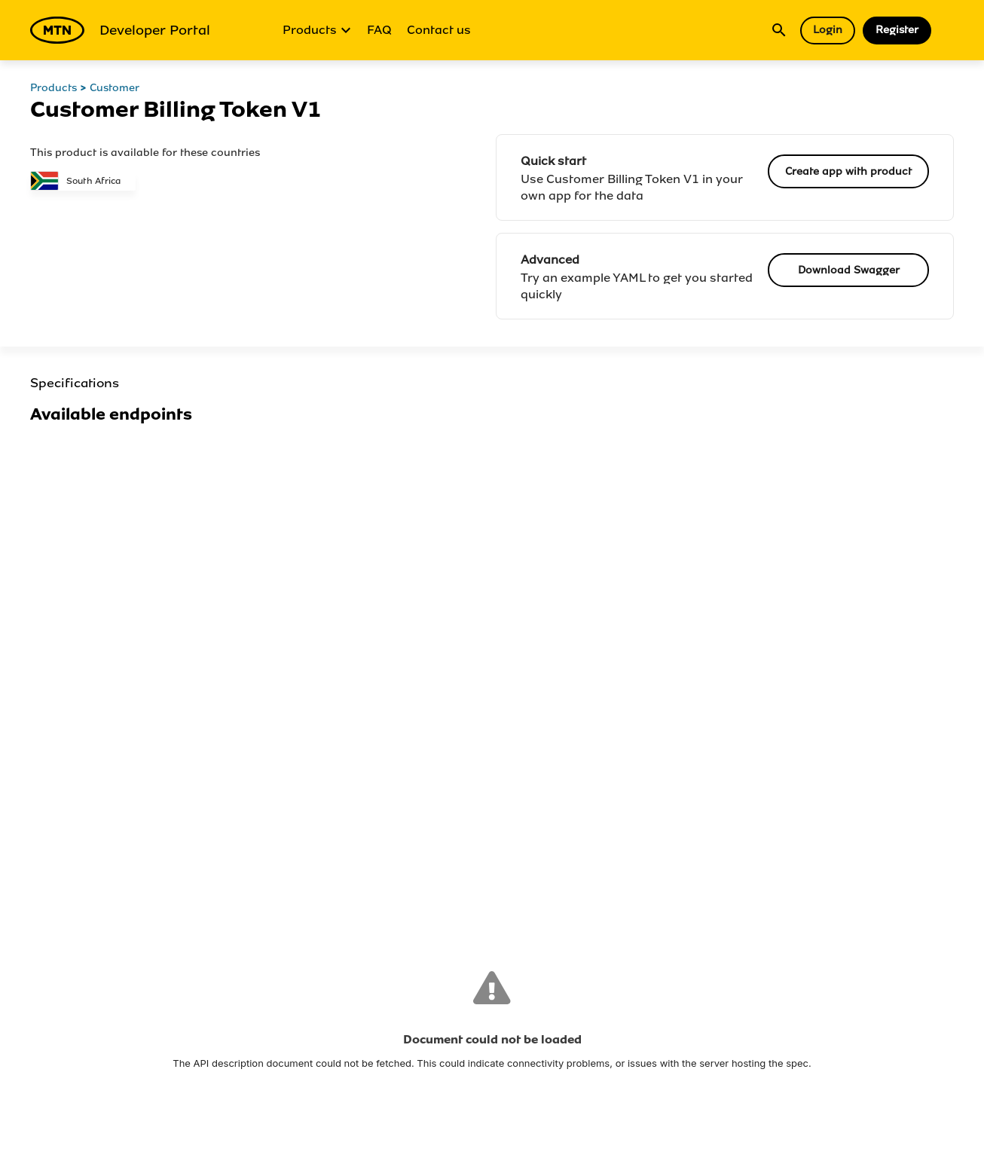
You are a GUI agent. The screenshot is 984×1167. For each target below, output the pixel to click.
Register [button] (897, 30)
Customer (114, 88)
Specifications (74, 383)
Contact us (439, 30)
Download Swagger (849, 270)
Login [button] (827, 30)
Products (317, 30)
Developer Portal (120, 30)
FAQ (379, 30)
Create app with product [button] (848, 171)
